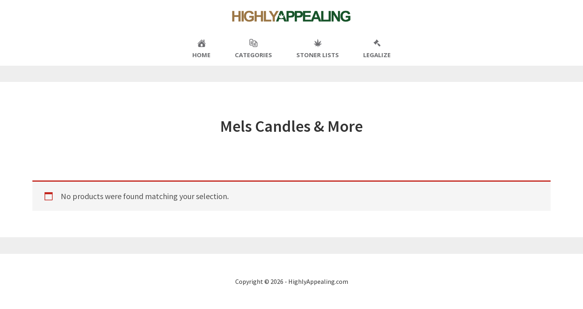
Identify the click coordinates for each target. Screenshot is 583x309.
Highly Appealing (291, 16)
